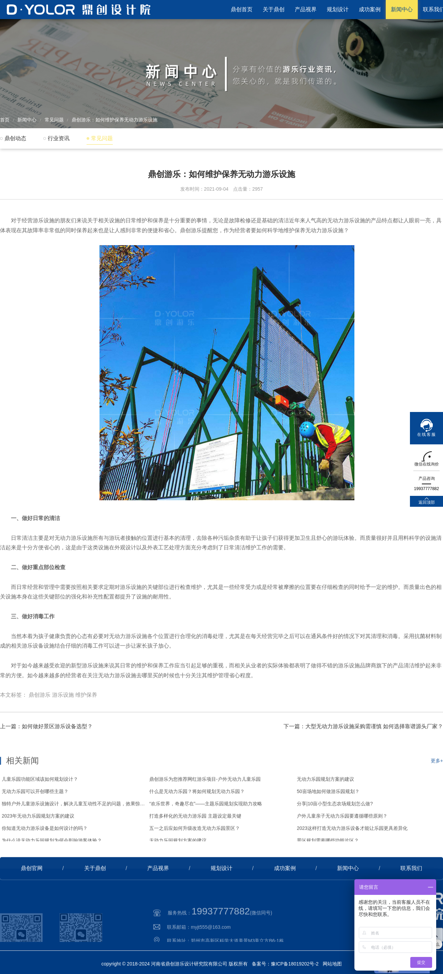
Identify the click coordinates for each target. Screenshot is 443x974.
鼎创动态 (15, 138)
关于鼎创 (274, 9)
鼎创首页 (242, 9)
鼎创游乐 (39, 723)
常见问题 (54, 119)
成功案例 (370, 9)
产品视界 (306, 9)
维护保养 (86, 723)
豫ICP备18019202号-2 (295, 963)
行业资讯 (59, 138)
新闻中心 (402, 9)
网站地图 (332, 963)
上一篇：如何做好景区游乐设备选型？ (46, 749)
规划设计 (338, 9)
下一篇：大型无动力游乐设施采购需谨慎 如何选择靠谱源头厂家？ (363, 749)
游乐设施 (63, 723)
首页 (5, 119)
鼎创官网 (32, 891)
